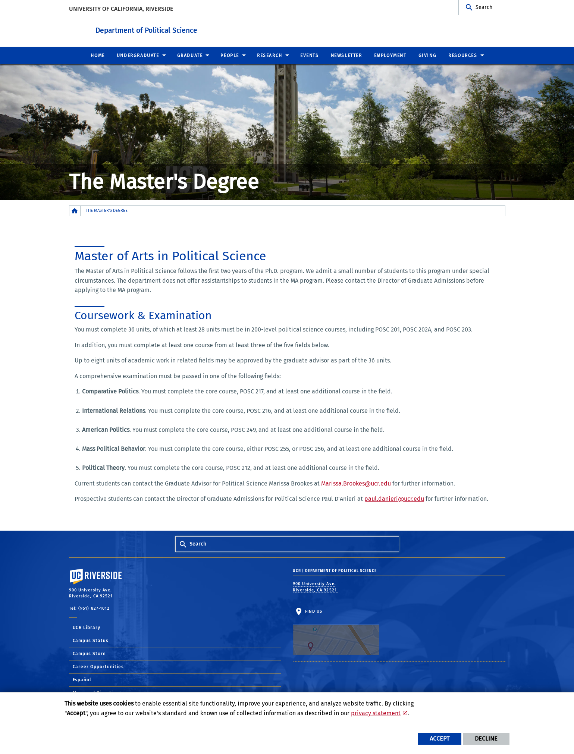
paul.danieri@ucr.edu (394, 498)
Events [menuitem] (309, 55)
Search (484, 7)
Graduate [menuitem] (190, 55)
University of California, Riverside (121, 8)
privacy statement (376, 713)
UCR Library (87, 627)
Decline (486, 738)
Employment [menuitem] (390, 55)
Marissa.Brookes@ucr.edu (356, 483)
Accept (439, 738)
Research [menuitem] (269, 55)
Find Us (336, 632)
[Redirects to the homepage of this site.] (75, 210)
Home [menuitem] (97, 55)
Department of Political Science (193, 29)
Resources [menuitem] (462, 55)
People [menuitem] (229, 55)
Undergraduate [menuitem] (138, 55)
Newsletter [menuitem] (346, 55)
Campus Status (91, 640)
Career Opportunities (98, 666)
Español (82, 679)
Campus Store (89, 653)
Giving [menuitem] (427, 55)
